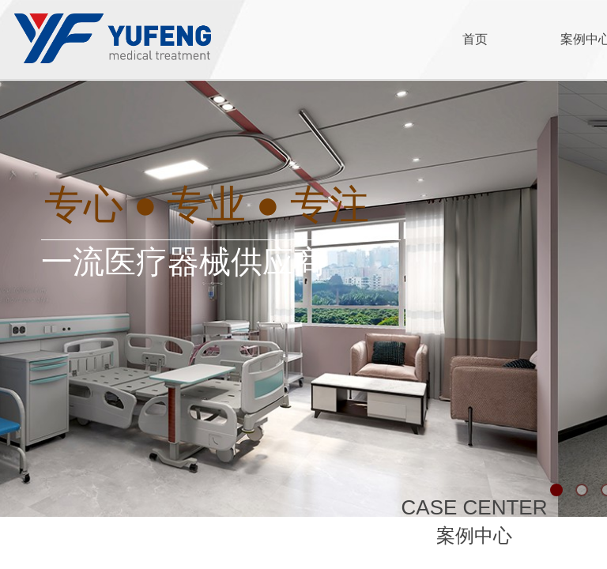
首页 (475, 39)
